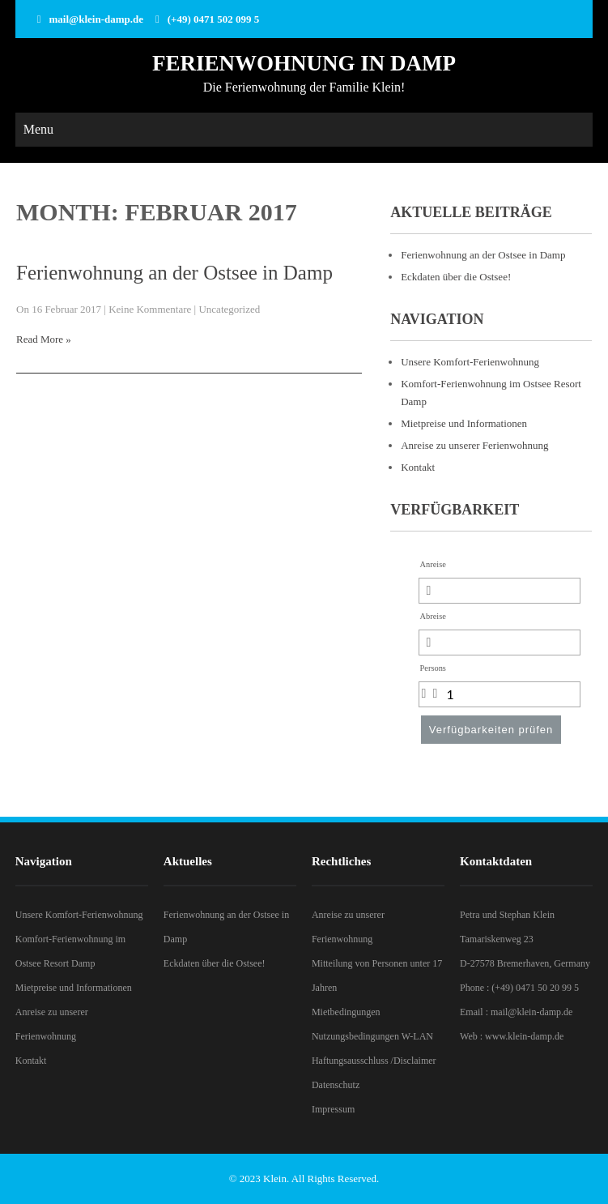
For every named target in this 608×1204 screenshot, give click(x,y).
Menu (38, 129)
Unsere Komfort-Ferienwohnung (470, 362)
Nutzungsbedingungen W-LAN (372, 1036)
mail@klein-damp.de (96, 19)
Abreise (433, 616)
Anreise (433, 564)
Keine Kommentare (149, 309)
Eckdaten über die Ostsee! (456, 277)
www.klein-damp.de (524, 1036)
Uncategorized (229, 309)
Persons (433, 668)
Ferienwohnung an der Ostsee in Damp (174, 273)
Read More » (43, 339)
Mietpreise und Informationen (464, 423)
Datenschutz (335, 1085)
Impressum (333, 1109)
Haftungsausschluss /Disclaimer (374, 1060)
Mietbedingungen (346, 1012)
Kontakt (418, 467)
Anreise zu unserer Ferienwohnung (474, 445)
